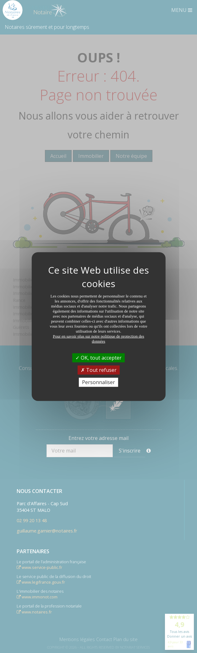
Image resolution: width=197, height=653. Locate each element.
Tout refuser (99, 369)
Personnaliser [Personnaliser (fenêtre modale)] (98, 382)
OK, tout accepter (98, 357)
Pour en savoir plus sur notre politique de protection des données (98, 338)
